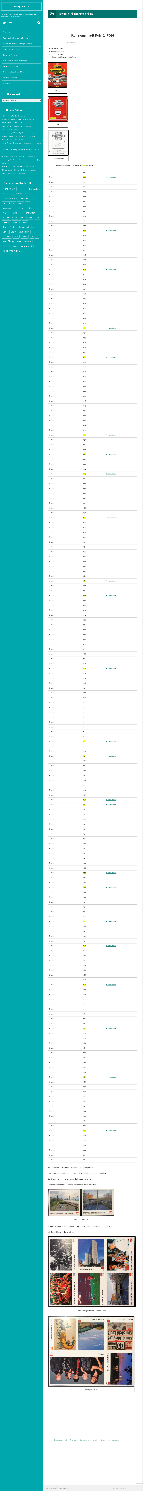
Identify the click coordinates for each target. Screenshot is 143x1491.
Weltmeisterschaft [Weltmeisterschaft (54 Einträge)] (24, 241)
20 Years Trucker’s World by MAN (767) (14, 119)
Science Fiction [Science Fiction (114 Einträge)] (9, 227)
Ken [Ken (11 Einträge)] (15, 208)
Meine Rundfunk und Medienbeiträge (15, 60)
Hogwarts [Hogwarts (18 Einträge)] (20, 203)
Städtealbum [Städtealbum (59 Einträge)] (24, 232)
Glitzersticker (111, 177)
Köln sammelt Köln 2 (62, 1440)
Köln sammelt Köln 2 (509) (92, 35)
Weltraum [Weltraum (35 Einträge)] (6, 246)
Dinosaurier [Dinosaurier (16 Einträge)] (19, 193)
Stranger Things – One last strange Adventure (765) (17, 143)
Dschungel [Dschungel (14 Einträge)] (28, 193)
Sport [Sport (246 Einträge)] (13, 232)
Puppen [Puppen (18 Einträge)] (37, 217)
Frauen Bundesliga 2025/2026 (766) (12, 133)
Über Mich (6, 32)
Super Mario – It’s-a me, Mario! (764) (13, 166)
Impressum (6, 83)
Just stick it (75, 1440)
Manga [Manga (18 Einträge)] (5, 213)
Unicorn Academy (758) (9, 173)
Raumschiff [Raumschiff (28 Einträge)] (6, 222)
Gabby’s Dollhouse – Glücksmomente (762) (15, 136)
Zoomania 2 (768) (7, 129)
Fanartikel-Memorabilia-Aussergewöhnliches (17, 43)
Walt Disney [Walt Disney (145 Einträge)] (8, 241)
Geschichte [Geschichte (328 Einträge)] (9, 203)
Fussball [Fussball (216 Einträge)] (25, 198)
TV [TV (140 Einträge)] (31, 236)
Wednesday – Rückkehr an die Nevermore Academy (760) (20, 160)
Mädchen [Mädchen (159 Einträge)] (30, 213)
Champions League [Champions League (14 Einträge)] (8, 193)
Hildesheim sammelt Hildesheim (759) (14, 170)
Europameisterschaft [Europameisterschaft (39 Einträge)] (10, 198)
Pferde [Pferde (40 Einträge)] (14, 217)
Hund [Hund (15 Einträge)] (27, 203)
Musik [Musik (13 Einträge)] (21, 212)
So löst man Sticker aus (10, 55)
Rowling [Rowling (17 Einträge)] (25, 222)
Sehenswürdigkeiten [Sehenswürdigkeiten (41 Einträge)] (26, 227)
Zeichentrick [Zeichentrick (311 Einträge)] (27, 246)
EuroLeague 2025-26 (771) (9, 123)
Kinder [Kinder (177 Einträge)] (22, 208)
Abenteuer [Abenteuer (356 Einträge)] (9, 189)
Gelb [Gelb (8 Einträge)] (33, 198)
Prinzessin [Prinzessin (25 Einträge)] (29, 217)
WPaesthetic (122, 1488)
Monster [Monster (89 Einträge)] (13, 213)
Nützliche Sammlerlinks (10, 66)
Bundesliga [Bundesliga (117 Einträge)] (34, 189)
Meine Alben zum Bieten (11, 49)
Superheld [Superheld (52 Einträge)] (7, 237)
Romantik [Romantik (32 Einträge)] (16, 222)
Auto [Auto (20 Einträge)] (19, 189)
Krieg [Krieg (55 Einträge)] (31, 208)
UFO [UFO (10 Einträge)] (37, 236)
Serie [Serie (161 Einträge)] (5, 232)
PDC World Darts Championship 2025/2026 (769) (17, 150)
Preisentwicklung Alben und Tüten (13, 72)
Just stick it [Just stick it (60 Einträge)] (7, 208)
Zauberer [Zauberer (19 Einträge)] (15, 246)
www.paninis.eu (21, 6)
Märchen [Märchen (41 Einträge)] (6, 217)
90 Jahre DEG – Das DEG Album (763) (13, 156)
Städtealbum (95, 1440)
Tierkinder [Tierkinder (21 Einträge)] (24, 236)
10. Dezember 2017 (71, 42)
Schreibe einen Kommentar (111, 1440)
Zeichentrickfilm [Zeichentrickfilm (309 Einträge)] (12, 250)
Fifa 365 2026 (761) (7, 139)
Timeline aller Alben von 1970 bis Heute (15, 38)
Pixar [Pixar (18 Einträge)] (21, 217)
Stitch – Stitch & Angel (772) (10, 116)
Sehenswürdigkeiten (85, 1440)
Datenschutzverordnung (10, 77)
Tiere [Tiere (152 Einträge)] (16, 236)
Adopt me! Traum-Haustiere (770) (12, 126)
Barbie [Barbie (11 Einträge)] (24, 189)
